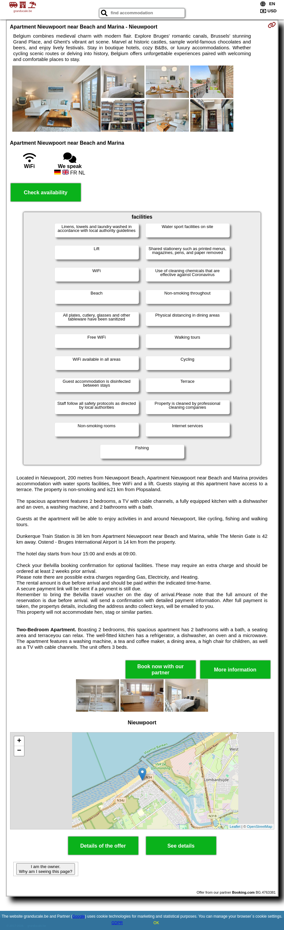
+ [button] (19, 741)
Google (78, 916)
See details (181, 846)
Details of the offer (103, 846)
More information (235, 669)
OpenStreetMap (259, 826)
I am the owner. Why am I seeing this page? (45, 869)
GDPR (117, 923)
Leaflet (235, 826)
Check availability (45, 192)
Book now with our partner (160, 669)
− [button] (19, 751)
